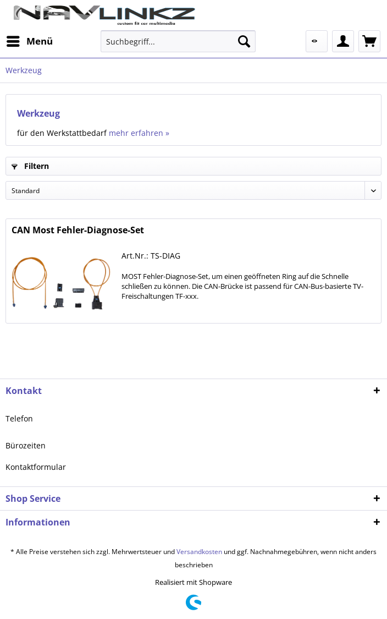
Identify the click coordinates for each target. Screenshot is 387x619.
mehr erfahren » (139, 133)
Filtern (30, 166)
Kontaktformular (35, 467)
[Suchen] (244, 41)
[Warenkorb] (369, 41)
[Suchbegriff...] (178, 41)
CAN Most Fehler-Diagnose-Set (78, 230)
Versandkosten (199, 551)
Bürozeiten (25, 445)
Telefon (19, 418)
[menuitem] (29, 41)
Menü (30, 39)
